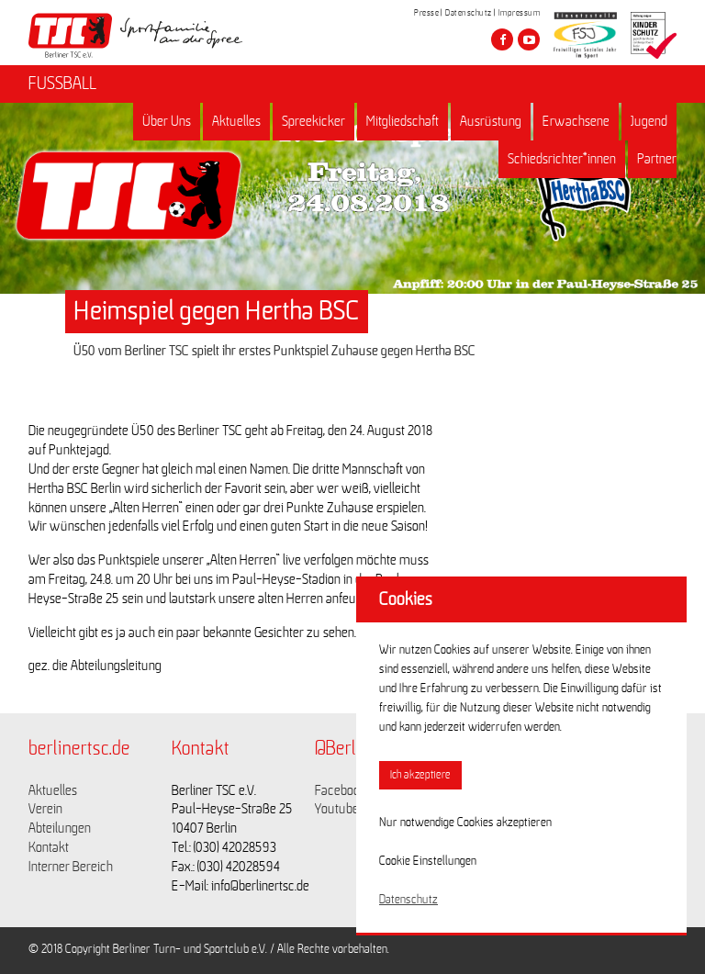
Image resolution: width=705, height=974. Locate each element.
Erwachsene (576, 121)
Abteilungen (59, 828)
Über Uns (166, 121)
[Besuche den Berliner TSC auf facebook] (502, 39)
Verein (45, 808)
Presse (426, 12)
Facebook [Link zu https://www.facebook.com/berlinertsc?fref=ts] (340, 790)
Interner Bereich (70, 866)
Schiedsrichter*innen (562, 158)
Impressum (519, 12)
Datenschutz (468, 12)
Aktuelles (236, 121)
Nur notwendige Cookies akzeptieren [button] (465, 822)
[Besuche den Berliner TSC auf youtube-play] (529, 39)
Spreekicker (313, 121)
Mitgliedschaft (402, 121)
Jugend (649, 121)
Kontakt (48, 847)
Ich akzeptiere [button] (420, 775)
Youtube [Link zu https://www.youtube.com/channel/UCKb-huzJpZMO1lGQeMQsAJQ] (337, 808)
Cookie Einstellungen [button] (427, 861)
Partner (657, 158)
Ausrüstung (490, 121)
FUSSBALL (62, 83)
